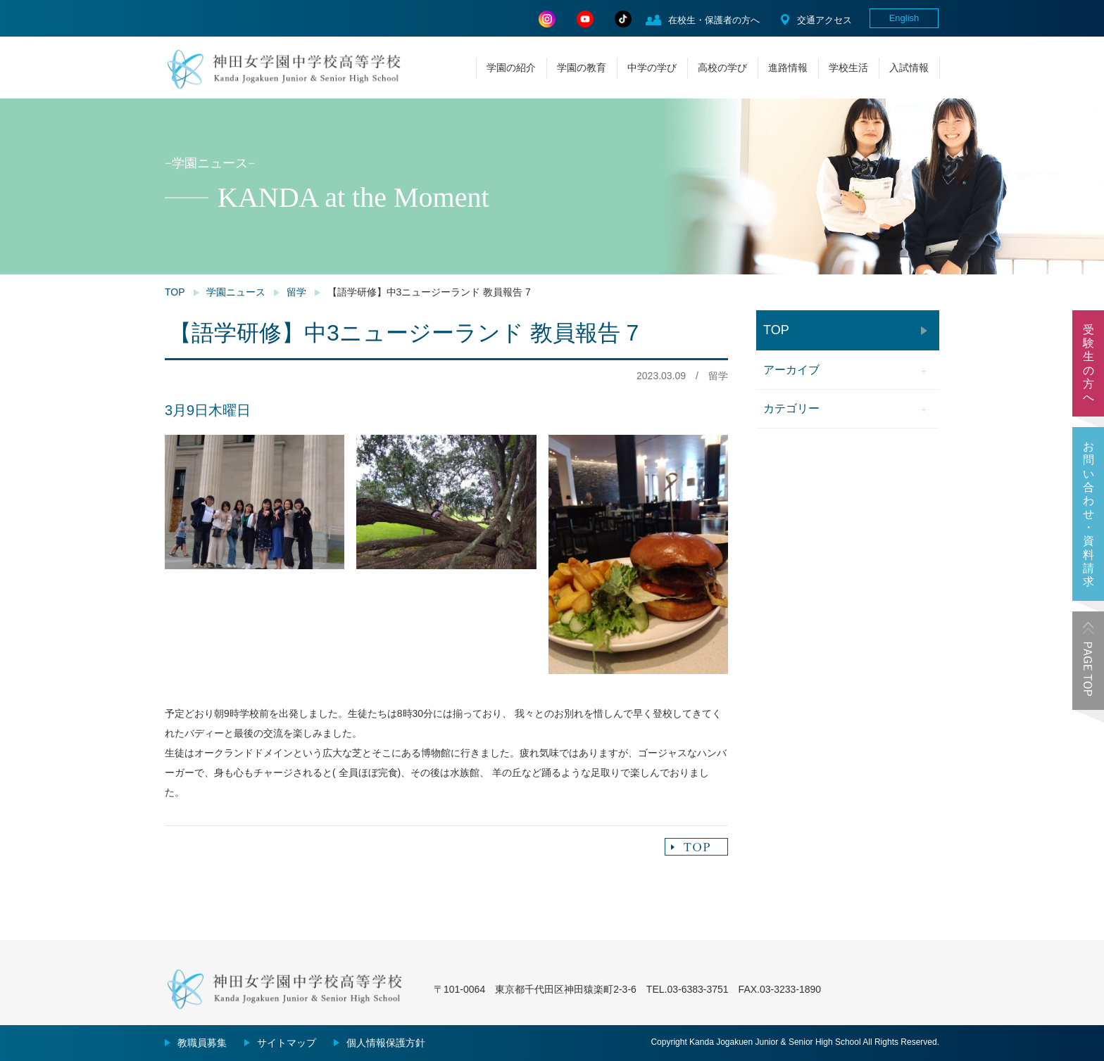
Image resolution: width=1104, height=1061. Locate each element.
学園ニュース (235, 292)
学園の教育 (581, 67)
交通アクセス (824, 20)
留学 (296, 292)
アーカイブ (791, 370)
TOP (175, 292)
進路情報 (788, 67)
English (904, 18)
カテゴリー (791, 408)
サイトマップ (286, 1042)
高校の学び (722, 67)
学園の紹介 (511, 67)
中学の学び (652, 67)
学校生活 (848, 67)
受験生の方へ (1088, 363)
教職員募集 (202, 1042)
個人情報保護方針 (385, 1042)
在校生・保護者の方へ (714, 20)
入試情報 (909, 67)
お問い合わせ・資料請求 (1088, 513)
